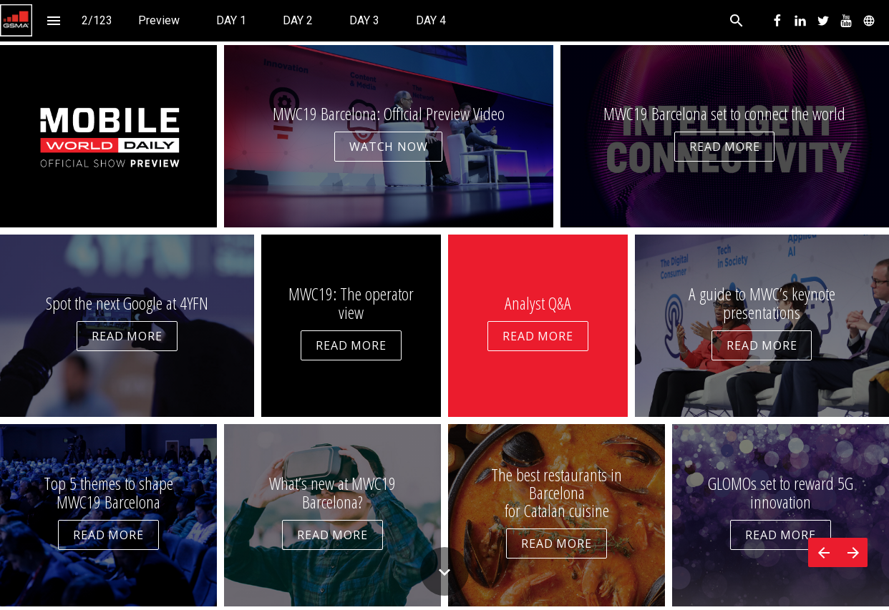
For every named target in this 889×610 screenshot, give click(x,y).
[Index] (53, 20)
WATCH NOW (388, 146)
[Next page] (853, 552)
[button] (16, 20)
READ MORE (724, 146)
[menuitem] (159, 20)
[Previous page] (823, 552)
